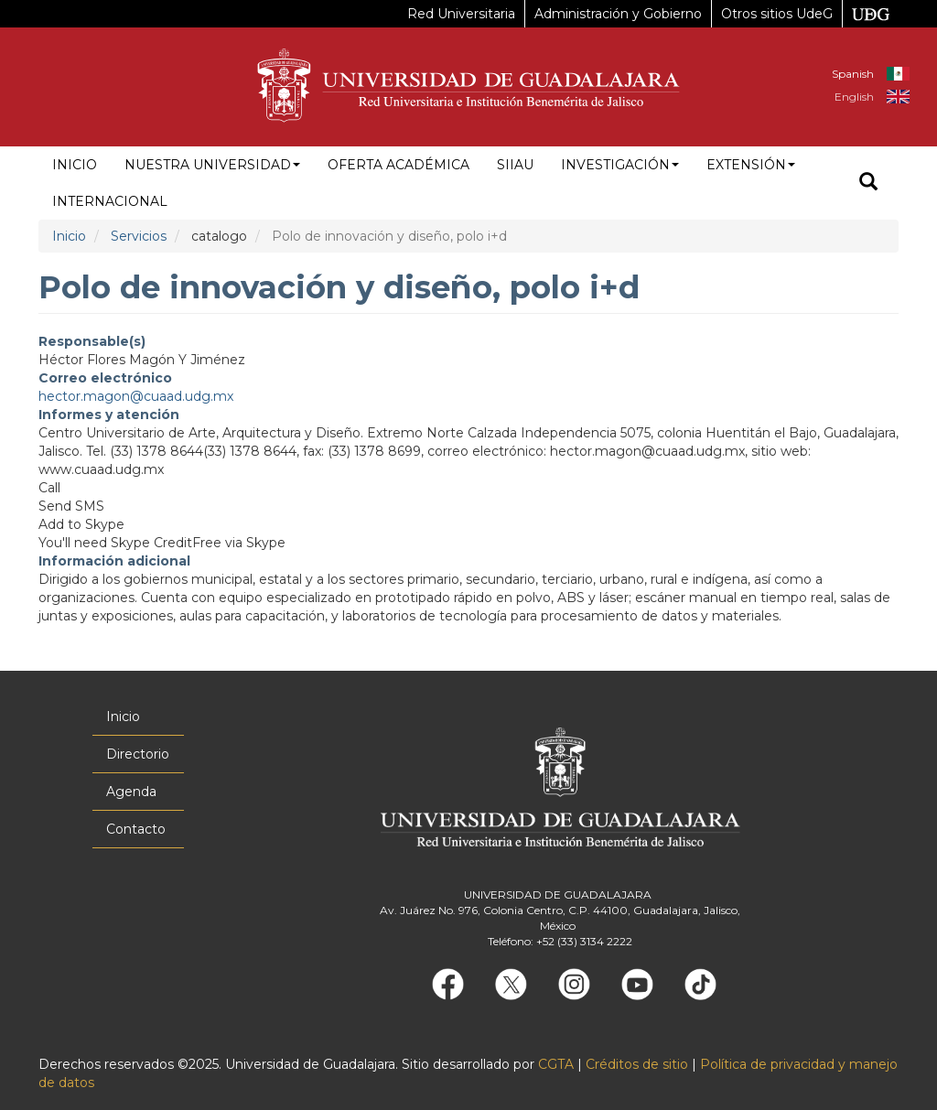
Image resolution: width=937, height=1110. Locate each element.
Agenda (131, 791)
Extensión (750, 164)
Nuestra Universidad (212, 164)
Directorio (137, 754)
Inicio (74, 164)
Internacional (109, 201)
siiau (515, 164)
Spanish (853, 74)
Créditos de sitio (637, 1064)
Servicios (139, 236)
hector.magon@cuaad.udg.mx (135, 396)
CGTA (556, 1064)
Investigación (620, 164)
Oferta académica (398, 164)
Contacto (136, 829)
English (854, 96)
